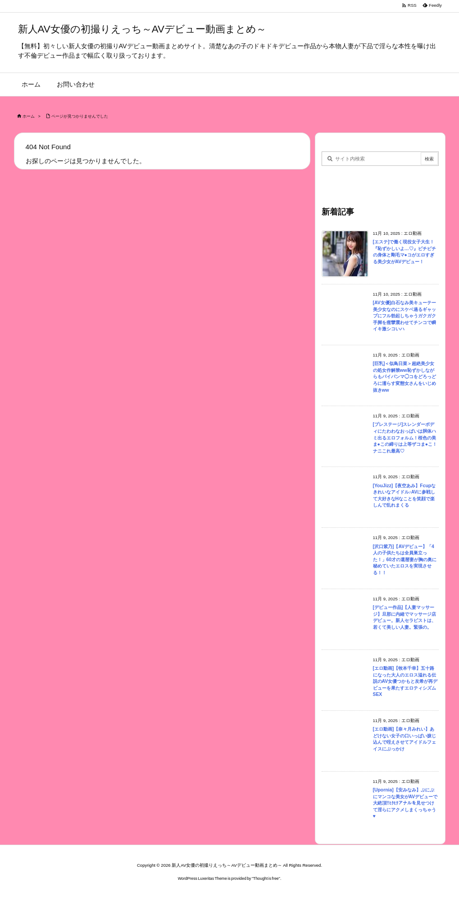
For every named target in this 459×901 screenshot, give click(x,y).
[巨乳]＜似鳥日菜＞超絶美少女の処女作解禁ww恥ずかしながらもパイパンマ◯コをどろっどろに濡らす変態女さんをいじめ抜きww (404, 376)
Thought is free (266, 878)
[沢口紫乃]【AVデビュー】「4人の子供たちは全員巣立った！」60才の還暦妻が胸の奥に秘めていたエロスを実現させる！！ (405, 559)
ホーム (29, 116)
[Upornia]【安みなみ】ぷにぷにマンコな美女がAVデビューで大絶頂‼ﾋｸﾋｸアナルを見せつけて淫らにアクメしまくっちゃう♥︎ (405, 803)
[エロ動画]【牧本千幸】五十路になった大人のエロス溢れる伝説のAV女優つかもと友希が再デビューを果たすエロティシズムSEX (405, 681)
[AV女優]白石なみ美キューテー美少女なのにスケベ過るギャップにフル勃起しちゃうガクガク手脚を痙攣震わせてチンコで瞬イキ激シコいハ (404, 315)
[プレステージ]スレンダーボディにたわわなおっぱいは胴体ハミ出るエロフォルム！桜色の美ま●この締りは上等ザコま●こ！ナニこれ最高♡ (405, 437)
